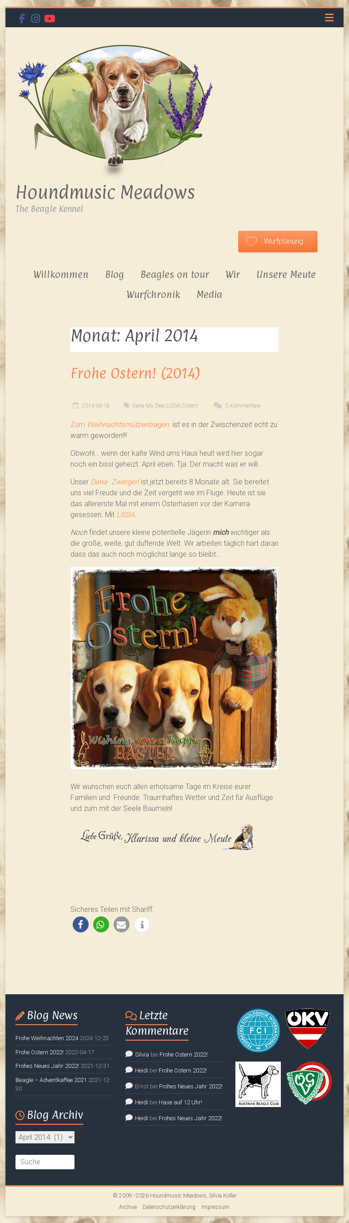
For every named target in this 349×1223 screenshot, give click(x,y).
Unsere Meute (286, 274)
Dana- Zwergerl (114, 482)
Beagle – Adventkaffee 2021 (51, 1080)
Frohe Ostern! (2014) (135, 373)
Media (209, 294)
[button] (81, 924)
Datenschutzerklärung (169, 1207)
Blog (114, 274)
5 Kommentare (235, 406)
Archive (128, 1207)
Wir (232, 274)
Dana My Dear (148, 406)
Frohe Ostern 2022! (39, 1052)
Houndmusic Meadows (105, 192)
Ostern (190, 406)
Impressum (215, 1207)
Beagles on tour (174, 274)
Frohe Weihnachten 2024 (46, 1038)
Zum (119, 424)
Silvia (142, 1054)
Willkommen (61, 274)
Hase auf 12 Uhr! (180, 1102)
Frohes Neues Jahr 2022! (47, 1065)
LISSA (173, 406)
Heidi (141, 1070)
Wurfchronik (153, 294)
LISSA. (126, 514)
